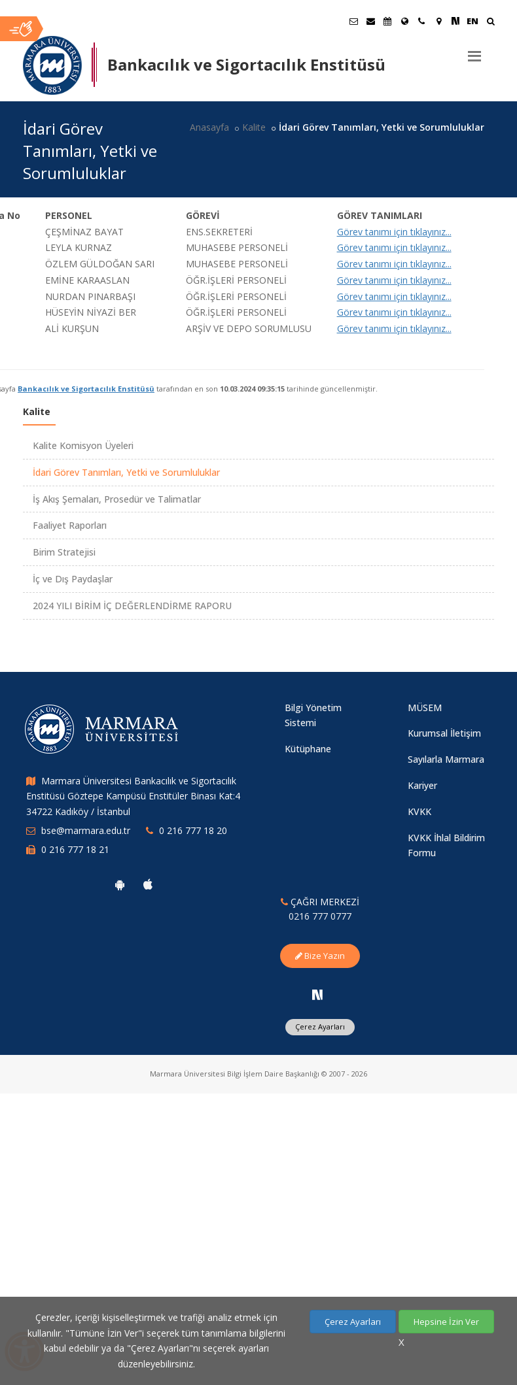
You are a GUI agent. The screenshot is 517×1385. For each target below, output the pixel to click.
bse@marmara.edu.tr (85, 830)
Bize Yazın (320, 955)
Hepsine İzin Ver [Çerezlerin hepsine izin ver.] (446, 1321)
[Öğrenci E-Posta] (353, 21)
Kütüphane (308, 749)
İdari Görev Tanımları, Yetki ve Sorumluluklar (126, 472)
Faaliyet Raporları (70, 525)
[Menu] (474, 51)
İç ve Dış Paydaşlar (73, 579)
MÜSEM (425, 707)
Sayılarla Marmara (446, 759)
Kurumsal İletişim (444, 733)
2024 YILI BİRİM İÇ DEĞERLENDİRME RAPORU (132, 605)
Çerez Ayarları (320, 1026)
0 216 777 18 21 (75, 849)
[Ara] (490, 22)
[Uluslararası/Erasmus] (404, 21)
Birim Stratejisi (64, 552)
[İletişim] (421, 21)
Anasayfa (209, 127)
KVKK (419, 811)
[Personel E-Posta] (370, 21)
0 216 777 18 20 (193, 830)
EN (472, 21)
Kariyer (422, 785)
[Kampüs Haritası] (438, 21)
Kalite (254, 127)
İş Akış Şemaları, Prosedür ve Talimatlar (117, 499)
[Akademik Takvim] (387, 21)
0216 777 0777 (320, 916)
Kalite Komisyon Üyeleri (83, 445)
